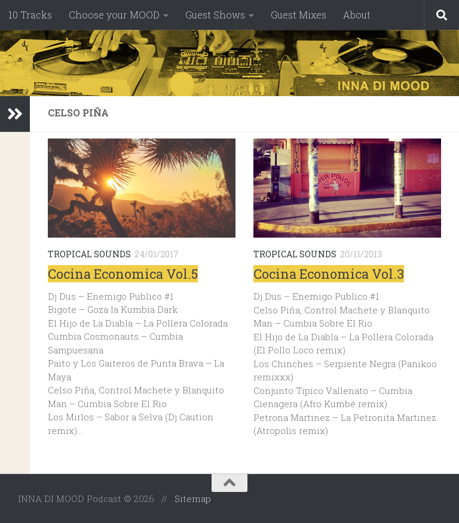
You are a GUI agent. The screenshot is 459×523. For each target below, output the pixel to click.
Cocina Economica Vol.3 (328, 273)
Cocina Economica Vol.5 (123, 273)
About (357, 14)
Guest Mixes (298, 14)
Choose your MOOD (114, 14)
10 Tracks (30, 14)
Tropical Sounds (89, 254)
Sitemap (193, 498)
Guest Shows (215, 14)
